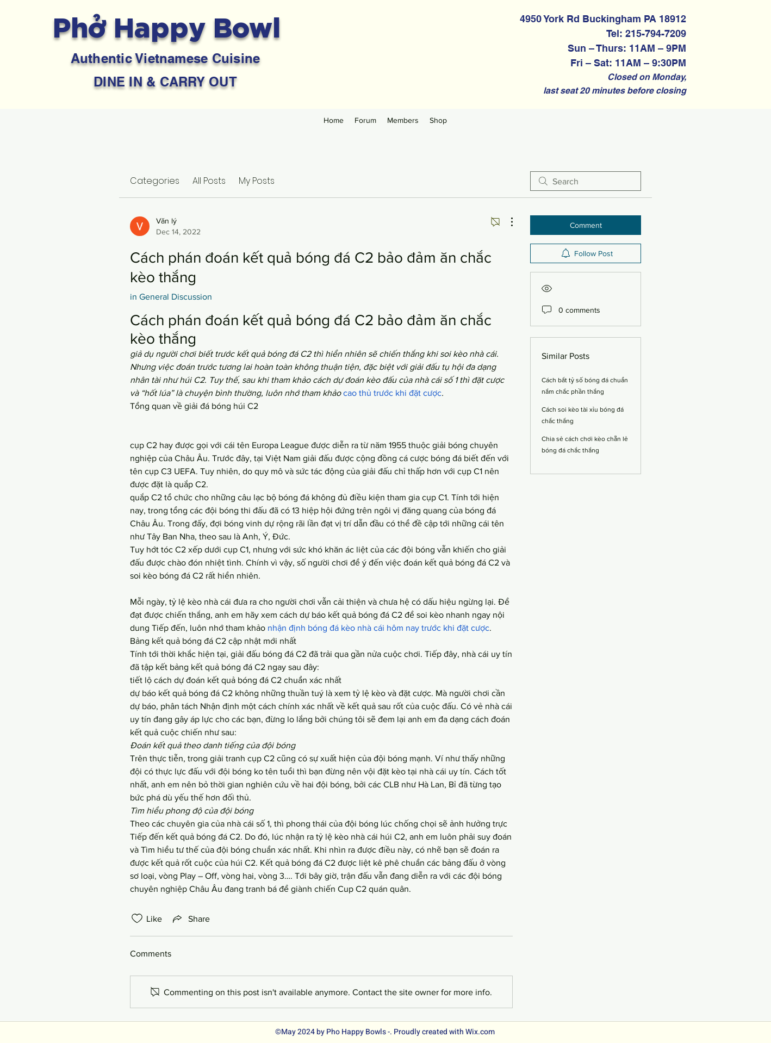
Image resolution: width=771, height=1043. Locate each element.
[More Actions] (506, 221)
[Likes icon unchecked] (137, 918)
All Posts (209, 181)
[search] (585, 181)
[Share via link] (190, 918)
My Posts (257, 181)
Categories (154, 181)
